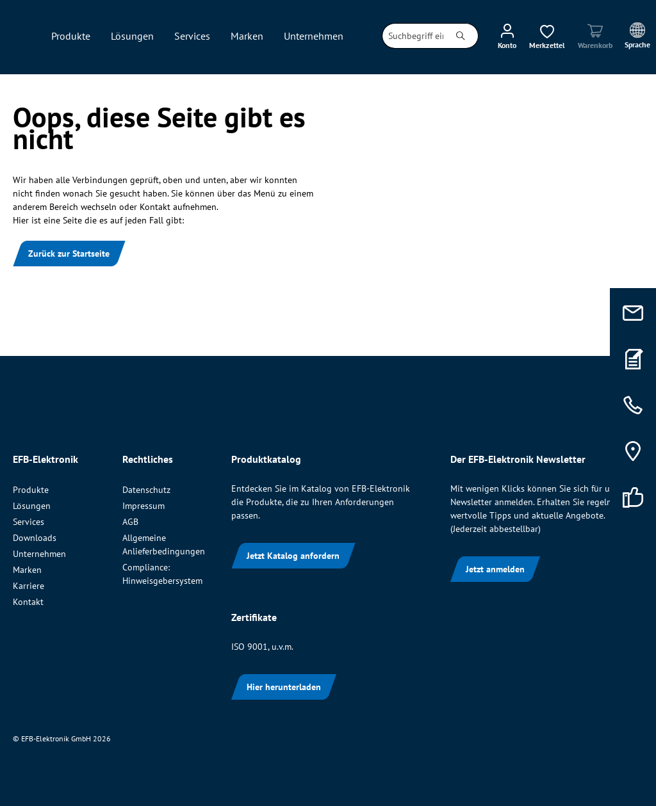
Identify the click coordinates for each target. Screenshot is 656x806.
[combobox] (413, 36)
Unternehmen (39, 554)
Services (28, 522)
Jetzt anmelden (495, 569)
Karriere (28, 586)
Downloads (34, 538)
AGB (130, 522)
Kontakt (28, 602)
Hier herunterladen (284, 687)
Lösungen (32, 506)
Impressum (143, 506)
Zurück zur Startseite (69, 253)
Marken (27, 570)
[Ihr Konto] (507, 36)
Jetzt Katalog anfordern (293, 555)
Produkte (31, 490)
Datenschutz (146, 490)
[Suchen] (461, 36)
